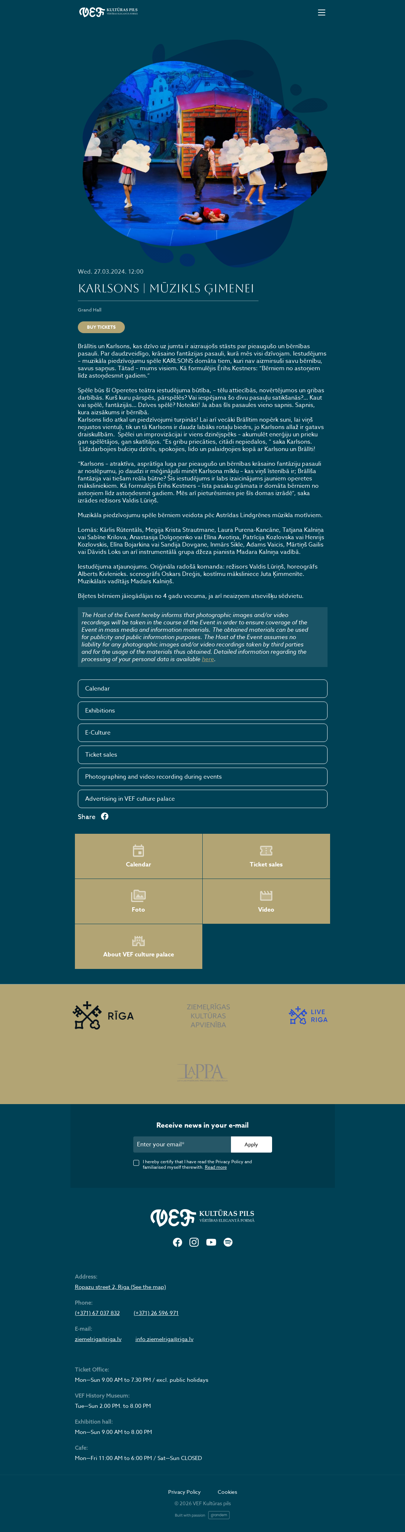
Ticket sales (101, 754)
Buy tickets (101, 327)
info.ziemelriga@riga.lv (164, 1339)
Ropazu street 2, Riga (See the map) (120, 1287)
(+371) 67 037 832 (97, 1313)
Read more (216, 1167)
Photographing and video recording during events (153, 776)
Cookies (227, 1491)
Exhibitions (100, 710)
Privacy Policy (184, 1491)
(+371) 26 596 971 (156, 1313)
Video (266, 901)
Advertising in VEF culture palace (130, 798)
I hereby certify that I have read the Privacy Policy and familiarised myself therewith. (197, 1164)
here (208, 659)
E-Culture (98, 732)
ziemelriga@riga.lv (98, 1339)
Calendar (97, 688)
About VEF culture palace (138, 946)
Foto (138, 901)
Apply (251, 1144)
